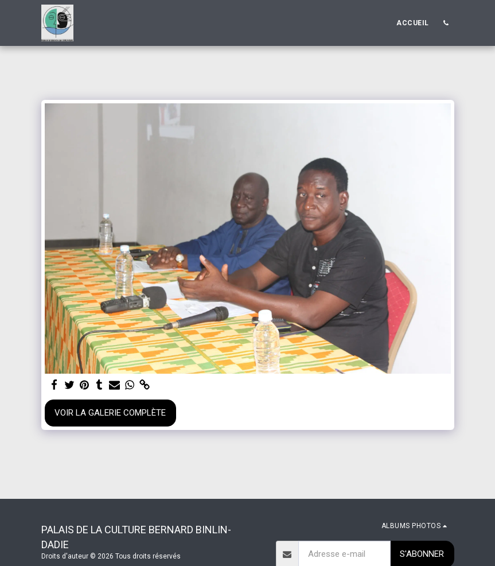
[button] (446, 23)
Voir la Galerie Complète (110, 413)
